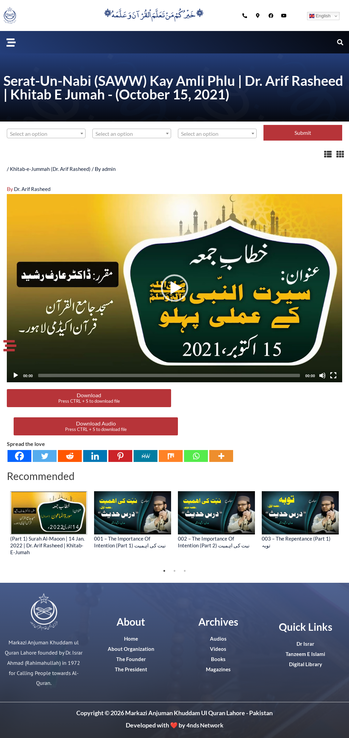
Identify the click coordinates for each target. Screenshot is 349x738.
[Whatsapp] (196, 456)
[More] (221, 456)
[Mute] (322, 375)
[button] (11, 42)
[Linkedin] (95, 456)
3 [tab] (184, 570)
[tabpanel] (49, 523)
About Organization (131, 648)
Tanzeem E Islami (305, 654)
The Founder (131, 659)
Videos (218, 648)
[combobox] (46, 133)
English (320, 16)
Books (218, 659)
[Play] (15, 375)
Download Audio (96, 426)
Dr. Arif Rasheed (33, 188)
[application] (174, 288)
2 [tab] (174, 570)
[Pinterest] (120, 456)
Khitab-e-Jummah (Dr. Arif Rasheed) (52, 168)
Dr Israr (305, 643)
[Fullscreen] (333, 375)
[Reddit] (70, 456)
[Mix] (171, 456)
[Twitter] (45, 456)
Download (89, 398)
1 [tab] (164, 570)
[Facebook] (19, 456)
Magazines (218, 669)
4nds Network (205, 724)
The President (131, 669)
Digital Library (305, 664)
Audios (218, 638)
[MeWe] (145, 456)
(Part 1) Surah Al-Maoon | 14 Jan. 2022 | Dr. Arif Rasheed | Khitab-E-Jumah (47, 545)
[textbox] (46, 134)
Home (131, 638)
